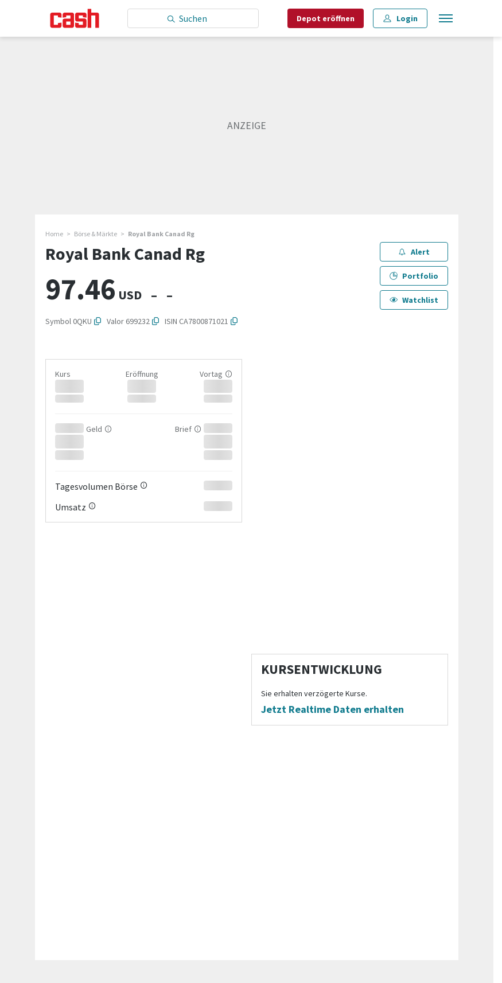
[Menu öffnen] (445, 19)
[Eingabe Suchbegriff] (193, 18)
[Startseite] (75, 18)
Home (54, 233)
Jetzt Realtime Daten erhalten (332, 709)
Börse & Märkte (95, 233)
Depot (326, 18)
